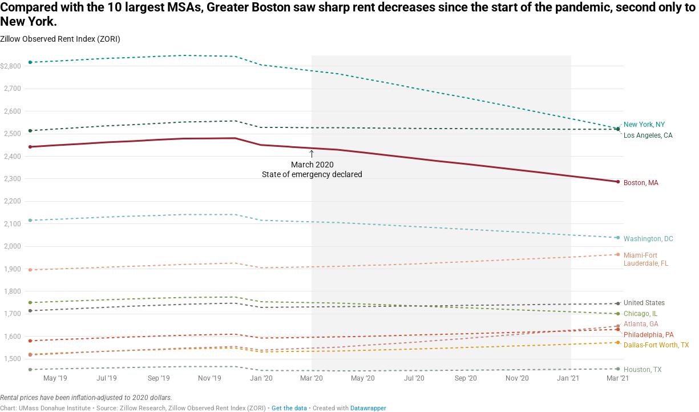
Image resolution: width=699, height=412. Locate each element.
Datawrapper (368, 408)
